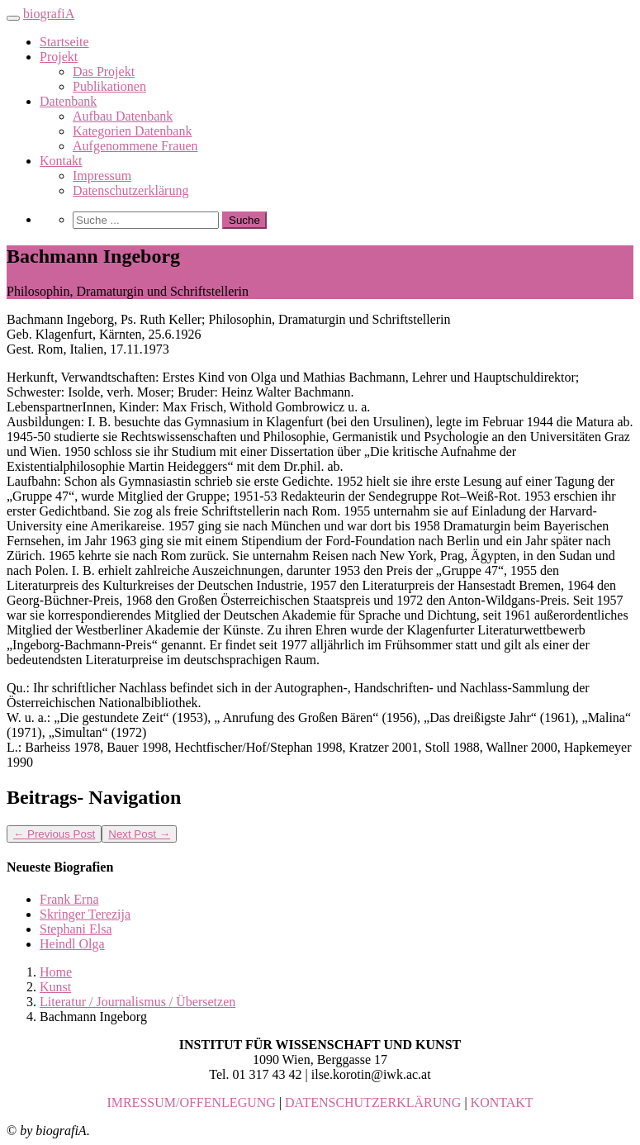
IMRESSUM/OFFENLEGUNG (191, 1102)
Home (56, 972)
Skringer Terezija (85, 914)
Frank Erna (69, 899)
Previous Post (54, 834)
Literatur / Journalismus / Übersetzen (137, 1002)
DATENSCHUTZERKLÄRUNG (373, 1102)
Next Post (139, 834)
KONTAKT (502, 1102)
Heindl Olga (72, 944)
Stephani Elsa (76, 929)
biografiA (48, 14)
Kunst (55, 987)
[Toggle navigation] (13, 18)
